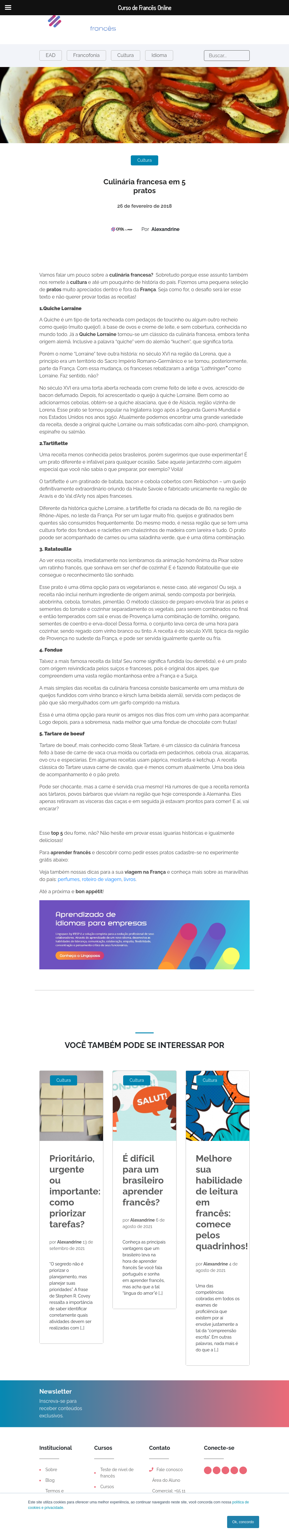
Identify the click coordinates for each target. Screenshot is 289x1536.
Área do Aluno (165, 1480)
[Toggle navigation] (107, 25)
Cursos (107, 1486)
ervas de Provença (130, 616)
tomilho (209, 616)
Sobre (51, 1469)
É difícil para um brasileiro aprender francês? (143, 1180)
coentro (78, 624)
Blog (50, 1480)
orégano (229, 616)
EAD (50, 55)
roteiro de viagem (102, 879)
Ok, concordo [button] (243, 1522)
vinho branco (118, 631)
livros (130, 879)
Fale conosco (166, 1469)
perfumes (69, 879)
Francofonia (86, 55)
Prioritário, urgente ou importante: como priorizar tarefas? (75, 1191)
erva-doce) (105, 624)
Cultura (125, 55)
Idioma (159, 55)
